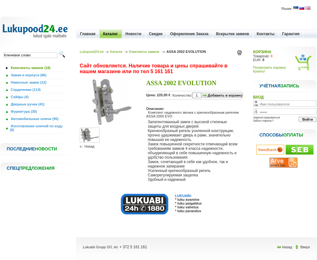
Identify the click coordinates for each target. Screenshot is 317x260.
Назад (89, 146)
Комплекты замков (144, 52)
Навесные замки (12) (28, 82)
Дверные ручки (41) (27, 104)
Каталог (110, 34)
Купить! (259, 71)
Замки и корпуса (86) (28, 75)
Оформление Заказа (189, 34)
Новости (133, 34)
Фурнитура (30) (23, 111)
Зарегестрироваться (266, 117)
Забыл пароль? (263, 120)
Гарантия (291, 34)
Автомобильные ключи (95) (34, 119)
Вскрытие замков (232, 34)
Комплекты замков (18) (30, 68)
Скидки (156, 34)
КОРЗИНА (262, 52)
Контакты (266, 34)
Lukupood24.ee (92, 52)
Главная (88, 34)
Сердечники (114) (25, 90)
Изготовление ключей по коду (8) (36, 128)
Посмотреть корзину (269, 67)
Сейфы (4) (19, 97)
